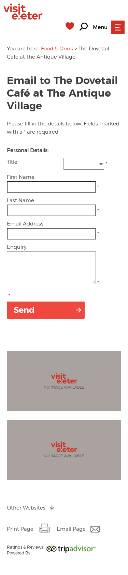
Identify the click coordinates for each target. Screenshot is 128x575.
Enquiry (17, 247)
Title (12, 162)
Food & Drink (57, 49)
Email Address (25, 224)
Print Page (20, 535)
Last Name (20, 200)
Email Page (71, 535)
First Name (20, 177)
